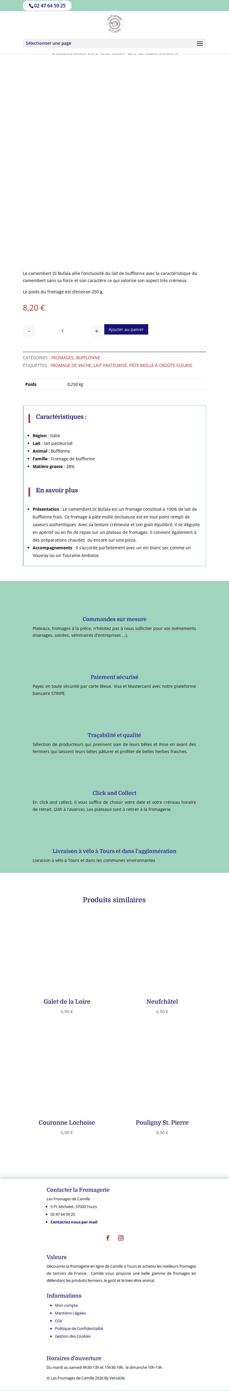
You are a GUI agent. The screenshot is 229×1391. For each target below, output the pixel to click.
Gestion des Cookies (73, 1336)
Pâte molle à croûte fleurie (160, 365)
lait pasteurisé (110, 365)
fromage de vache (70, 365)
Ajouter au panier (126, 329)
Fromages (62, 357)
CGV (58, 1320)
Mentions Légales (70, 1313)
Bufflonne (88, 357)
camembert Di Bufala (50, 273)
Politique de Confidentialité (79, 1328)
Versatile (117, 1378)
